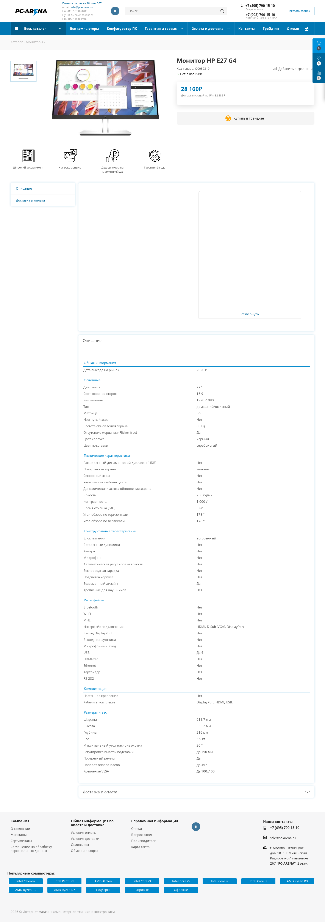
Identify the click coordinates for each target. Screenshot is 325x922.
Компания (20, 821)
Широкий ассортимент (28, 167)
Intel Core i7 (219, 881)
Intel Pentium (64, 881)
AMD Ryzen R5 (25, 890)
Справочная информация (154, 821)
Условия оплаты (84, 832)
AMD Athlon (103, 881)
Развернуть (250, 314)
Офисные (181, 890)
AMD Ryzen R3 (297, 881)
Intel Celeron (25, 881)
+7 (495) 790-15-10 (260, 5)
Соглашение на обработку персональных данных (31, 849)
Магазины (19, 834)
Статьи (136, 828)
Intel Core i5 (181, 881)
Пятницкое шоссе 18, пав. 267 (82, 3)
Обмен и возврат (84, 850)
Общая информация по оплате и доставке (92, 823)
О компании (20, 828)
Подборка (103, 890)
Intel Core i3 (142, 881)
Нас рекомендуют (70, 167)
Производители (143, 840)
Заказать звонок (299, 11)
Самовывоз (80, 844)
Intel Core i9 (258, 881)
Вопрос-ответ (141, 834)
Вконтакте (115, 11)
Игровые (142, 890)
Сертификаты (21, 840)
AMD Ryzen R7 (64, 890)
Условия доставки (85, 838)
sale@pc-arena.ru (81, 7)
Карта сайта (140, 847)
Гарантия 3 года (154, 167)
